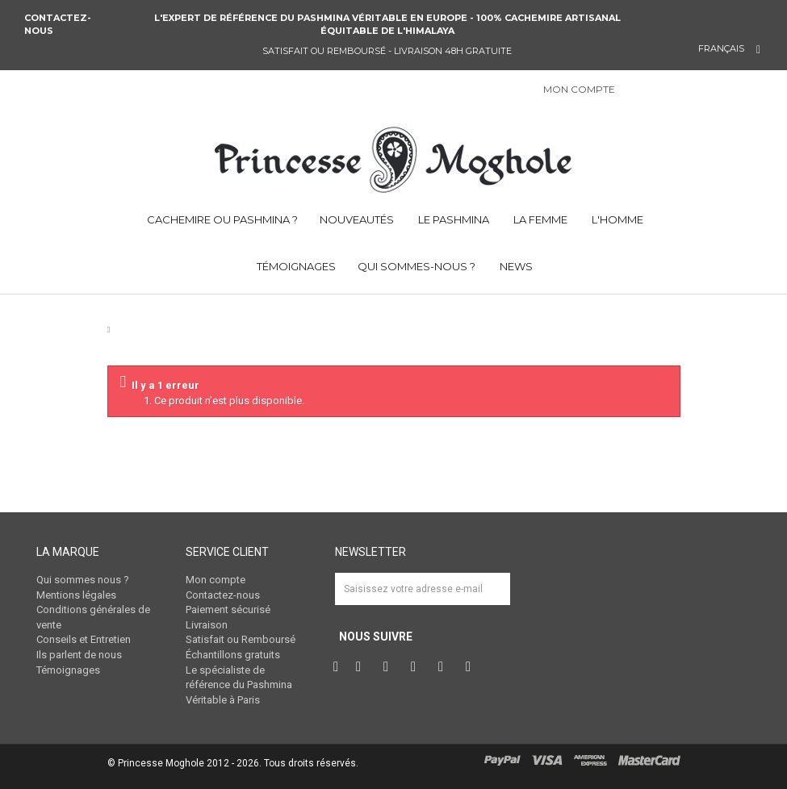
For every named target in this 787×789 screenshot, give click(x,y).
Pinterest (389, 667)
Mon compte (215, 580)
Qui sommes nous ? (82, 580)
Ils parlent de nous (79, 655)
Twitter (362, 667)
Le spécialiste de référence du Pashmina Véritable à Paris (239, 685)
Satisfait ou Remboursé (240, 639)
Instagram (417, 667)
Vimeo (444, 667)
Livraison (207, 625)
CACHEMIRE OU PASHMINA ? (221, 219)
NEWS (515, 266)
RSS (472, 667)
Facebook (337, 667)
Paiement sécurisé (228, 609)
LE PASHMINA (452, 219)
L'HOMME (616, 219)
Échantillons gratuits (233, 655)
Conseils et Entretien (83, 639)
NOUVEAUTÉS (357, 219)
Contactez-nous (57, 24)
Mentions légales (76, 595)
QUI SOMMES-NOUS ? (416, 266)
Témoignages (68, 670)
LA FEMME (539, 219)
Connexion (636, 90)
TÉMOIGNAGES (295, 266)
